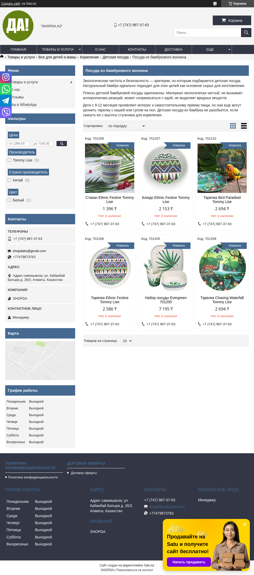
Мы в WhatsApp (23, 105)
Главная (18, 49)
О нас (100, 49)
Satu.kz (149, 565)
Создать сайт (10, 3)
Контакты (137, 49)
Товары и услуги (58, 49)
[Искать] (246, 32)
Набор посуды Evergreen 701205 (166, 300)
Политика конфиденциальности (33, 477)
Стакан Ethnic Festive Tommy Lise (110, 199)
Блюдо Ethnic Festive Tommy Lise (166, 199)
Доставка (173, 49)
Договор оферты (83, 473)
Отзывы (17, 97)
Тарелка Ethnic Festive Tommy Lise (110, 300)
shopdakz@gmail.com (29, 251)
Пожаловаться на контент (134, 570)
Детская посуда (116, 57)
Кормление (89, 57)
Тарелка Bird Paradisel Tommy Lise (222, 199)
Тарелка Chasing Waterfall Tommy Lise (222, 300)
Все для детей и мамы (57, 57)
